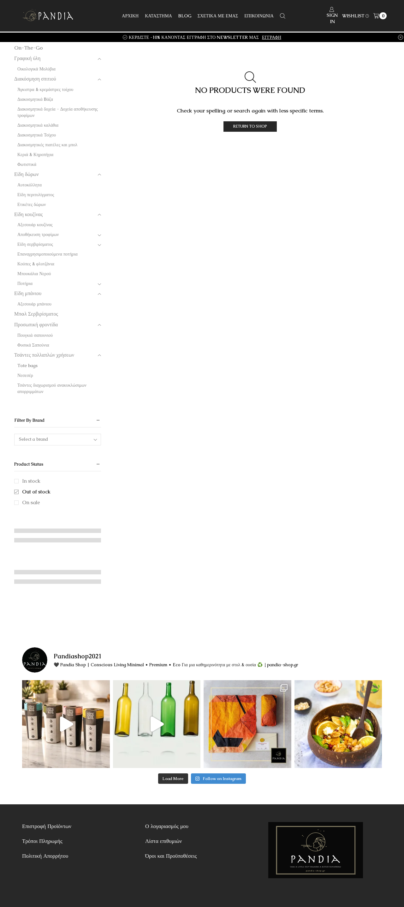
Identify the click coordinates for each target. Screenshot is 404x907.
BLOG (184, 16)
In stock (31, 481)
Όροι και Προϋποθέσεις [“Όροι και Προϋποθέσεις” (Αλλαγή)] (171, 855)
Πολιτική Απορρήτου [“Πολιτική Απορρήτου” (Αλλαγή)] (45, 855)
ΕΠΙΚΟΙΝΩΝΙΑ (259, 16)
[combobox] (57, 439)
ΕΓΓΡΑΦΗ (271, 37)
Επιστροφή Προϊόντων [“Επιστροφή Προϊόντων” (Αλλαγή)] (46, 826)
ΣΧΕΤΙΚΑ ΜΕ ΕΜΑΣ (218, 16)
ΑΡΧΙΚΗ (130, 16)
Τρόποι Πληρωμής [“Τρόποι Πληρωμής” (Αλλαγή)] (42, 840)
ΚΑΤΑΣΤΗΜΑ (158, 16)
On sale (31, 502)
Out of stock (36, 491)
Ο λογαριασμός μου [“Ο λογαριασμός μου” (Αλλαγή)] (166, 826)
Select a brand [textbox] (33, 439)
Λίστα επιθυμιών (163, 840)
